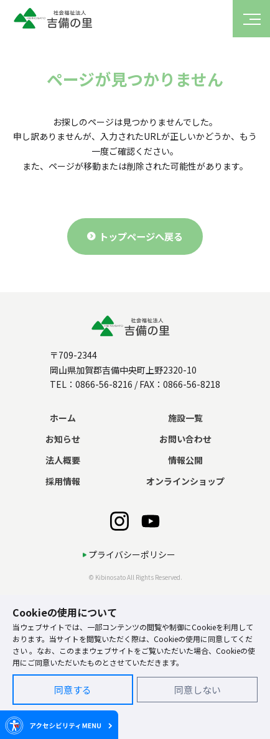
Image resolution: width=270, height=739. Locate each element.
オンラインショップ (185, 481)
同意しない (197, 689)
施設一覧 (185, 417)
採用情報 (62, 481)
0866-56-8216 (104, 384)
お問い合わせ (185, 439)
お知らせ (62, 439)
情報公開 (185, 460)
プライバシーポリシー (131, 554)
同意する (72, 689)
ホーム (63, 417)
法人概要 (62, 460)
